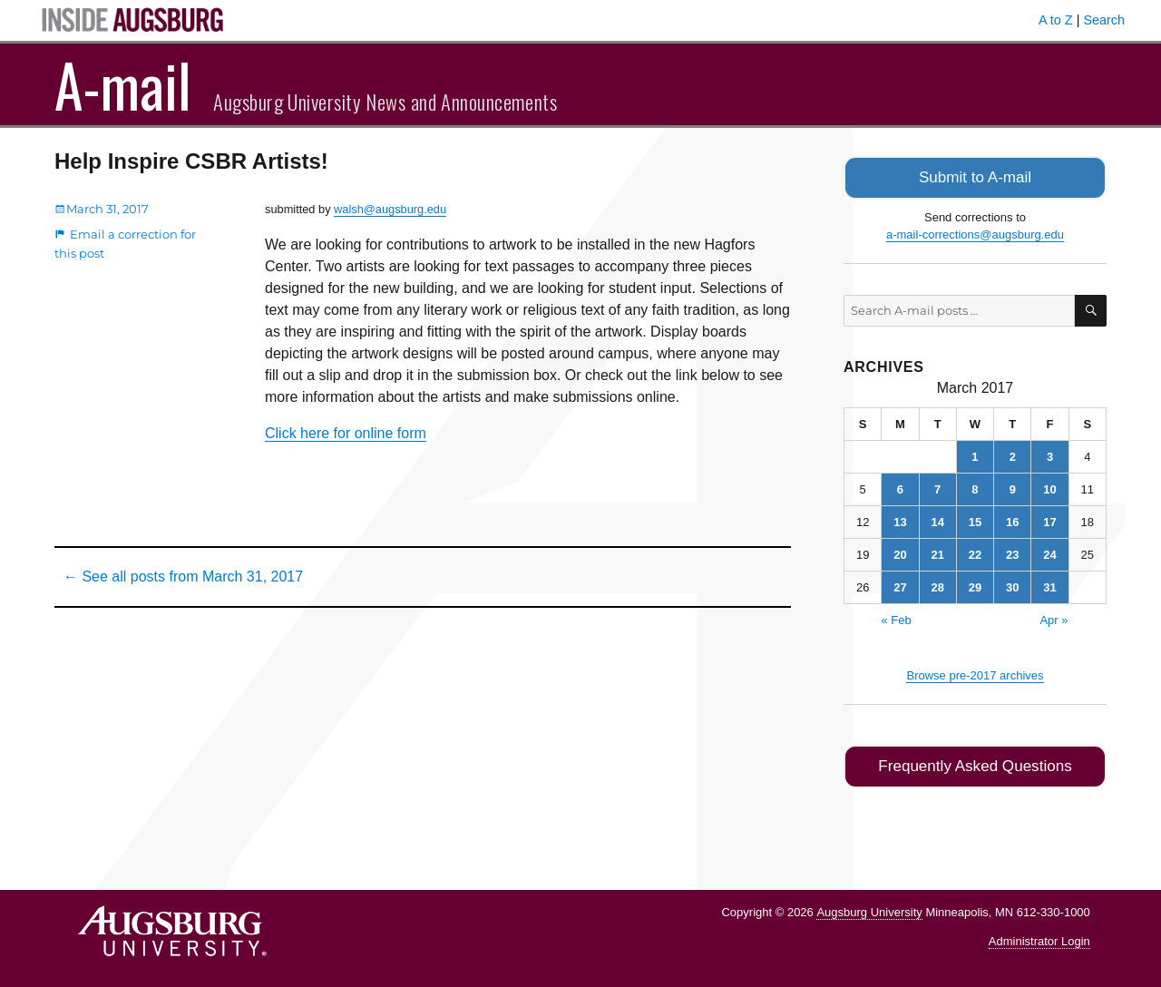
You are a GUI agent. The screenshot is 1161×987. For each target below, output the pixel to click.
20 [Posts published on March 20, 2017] (899, 553)
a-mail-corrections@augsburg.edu (975, 232)
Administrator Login (1039, 937)
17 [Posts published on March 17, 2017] (1049, 520)
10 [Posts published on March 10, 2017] (1049, 487)
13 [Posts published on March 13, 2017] (899, 520)
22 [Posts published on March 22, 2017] (975, 553)
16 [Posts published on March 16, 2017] (1012, 520)
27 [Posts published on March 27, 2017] (899, 585)
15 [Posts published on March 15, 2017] (975, 520)
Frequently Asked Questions (974, 763)
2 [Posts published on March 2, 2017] (1013, 455)
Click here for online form (345, 433)
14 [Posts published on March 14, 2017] (937, 520)
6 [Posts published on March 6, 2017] (900, 487)
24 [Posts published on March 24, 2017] (1049, 553)
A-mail (122, 84)
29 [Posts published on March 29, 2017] (975, 585)
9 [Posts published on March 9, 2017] (1013, 487)
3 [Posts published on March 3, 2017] (1050, 455)
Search (1104, 20)
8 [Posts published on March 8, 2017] (974, 487)
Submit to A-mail (975, 176)
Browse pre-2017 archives (974, 673)
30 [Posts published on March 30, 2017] (1012, 585)
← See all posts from (183, 576)
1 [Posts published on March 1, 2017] (974, 455)
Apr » (1053, 618)
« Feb (896, 618)
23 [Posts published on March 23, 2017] (1012, 553)
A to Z (1056, 20)
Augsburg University (869, 907)
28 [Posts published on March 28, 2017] (937, 585)
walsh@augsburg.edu (390, 209)
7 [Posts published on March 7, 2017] (937, 487)
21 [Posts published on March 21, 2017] (937, 553)
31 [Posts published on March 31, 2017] (1049, 585)
